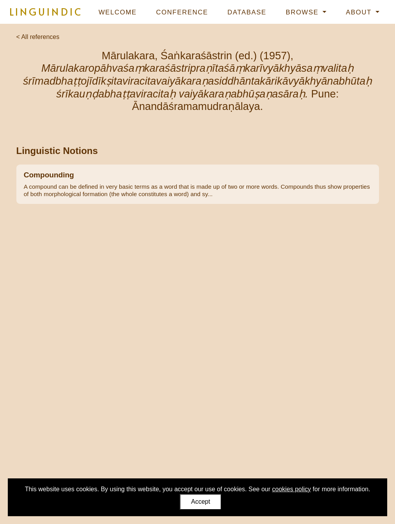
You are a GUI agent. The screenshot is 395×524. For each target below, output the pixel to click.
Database (246, 12)
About (360, 12)
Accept (200, 501)
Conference (182, 12)
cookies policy (291, 489)
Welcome (118, 12)
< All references (38, 37)
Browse (303, 12)
